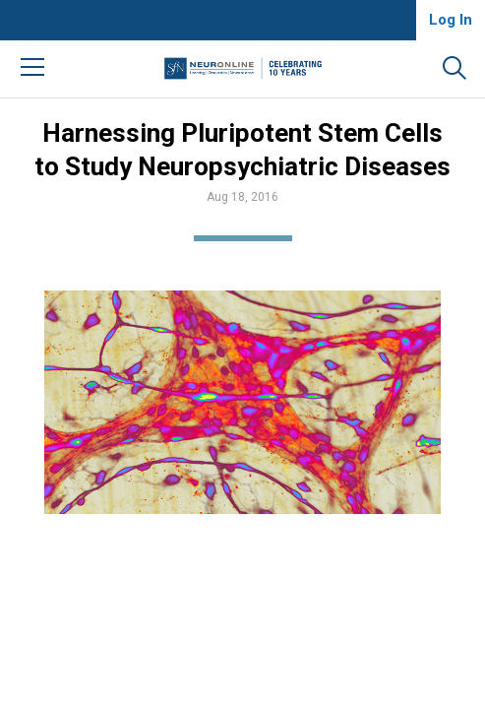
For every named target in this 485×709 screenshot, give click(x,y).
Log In (450, 20)
